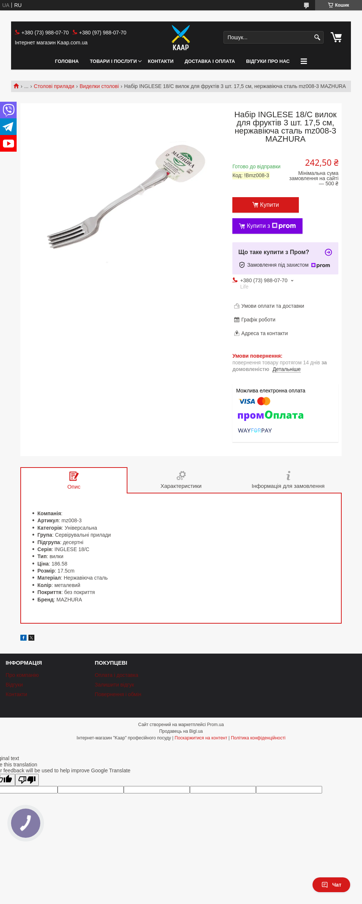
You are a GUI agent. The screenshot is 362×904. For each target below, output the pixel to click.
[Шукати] (317, 37)
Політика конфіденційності (258, 738)
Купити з (271, 226)
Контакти (161, 61)
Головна (67, 61)
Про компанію (22, 675)
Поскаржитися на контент (201, 738)
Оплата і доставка (116, 675)
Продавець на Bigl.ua (181, 731)
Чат (331, 884)
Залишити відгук (114, 685)
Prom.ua (215, 724)
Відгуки (14, 685)
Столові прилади (54, 86)
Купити (269, 205)
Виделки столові (99, 86)
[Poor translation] (27, 780)
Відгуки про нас (268, 61)
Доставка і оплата (210, 61)
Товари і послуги (113, 61)
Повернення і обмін (118, 694)
